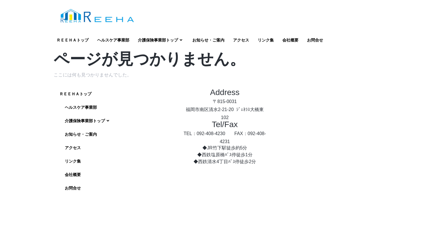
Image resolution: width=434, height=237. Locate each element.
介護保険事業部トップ (161, 40)
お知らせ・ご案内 (208, 40)
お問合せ (315, 40)
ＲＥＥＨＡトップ (72, 40)
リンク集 (266, 40)
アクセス (241, 40)
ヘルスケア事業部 (113, 40)
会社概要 (290, 40)
